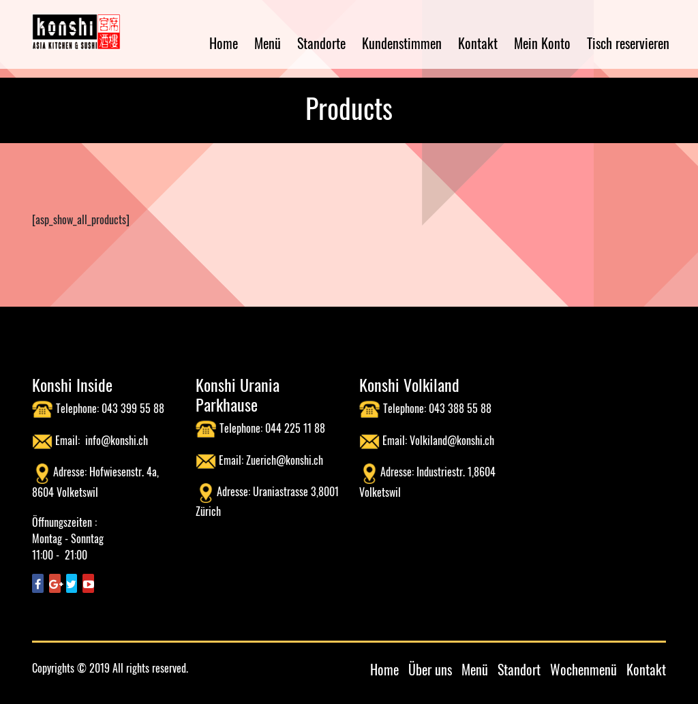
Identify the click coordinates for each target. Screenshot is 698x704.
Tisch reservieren (628, 43)
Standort (519, 669)
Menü (267, 43)
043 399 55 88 (133, 408)
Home (223, 43)
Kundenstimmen (402, 43)
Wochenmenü (583, 669)
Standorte (321, 43)
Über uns (430, 669)
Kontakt (478, 43)
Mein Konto (542, 43)
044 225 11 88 (295, 428)
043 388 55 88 (460, 408)
